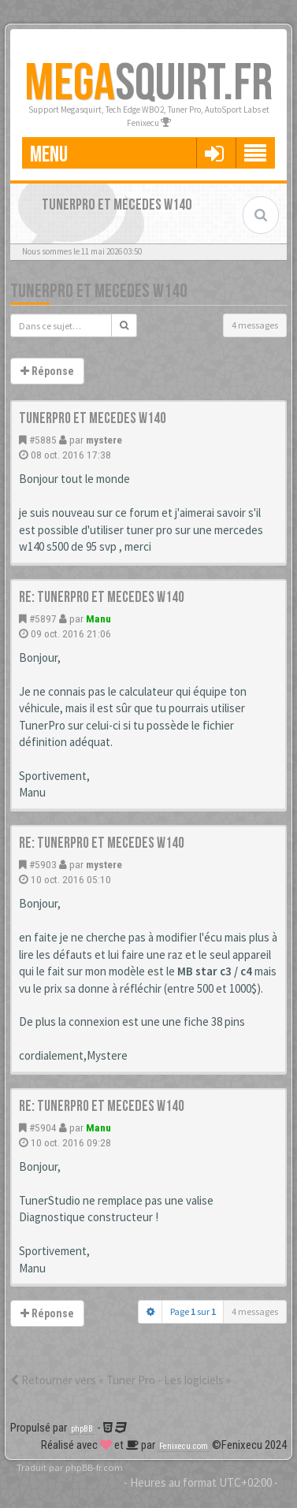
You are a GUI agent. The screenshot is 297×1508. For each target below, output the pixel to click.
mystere (104, 439)
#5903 (43, 864)
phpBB (82, 1429)
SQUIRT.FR (148, 84)
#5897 (43, 618)
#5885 (43, 439)
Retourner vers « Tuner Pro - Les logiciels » (120, 1379)
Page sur (193, 1311)
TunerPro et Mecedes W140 (98, 291)
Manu (98, 618)
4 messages (255, 325)
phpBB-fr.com (94, 1467)
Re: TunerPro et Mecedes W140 (101, 597)
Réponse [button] (47, 371)
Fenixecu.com (183, 1446)
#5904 (43, 1127)
